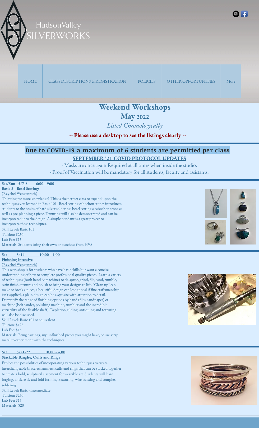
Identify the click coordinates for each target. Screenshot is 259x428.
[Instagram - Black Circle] (236, 14)
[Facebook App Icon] (244, 14)
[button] (87, 81)
